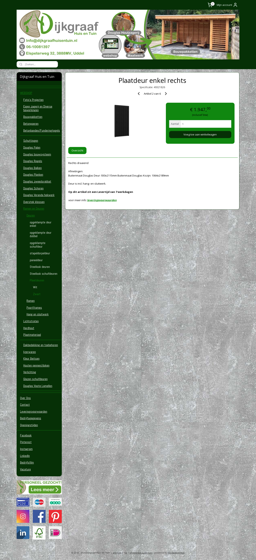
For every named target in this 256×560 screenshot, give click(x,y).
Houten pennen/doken (36, 365)
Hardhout (28, 328)
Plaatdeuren (37, 280)
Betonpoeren (30, 124)
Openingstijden (29, 425)
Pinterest (26, 442)
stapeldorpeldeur (40, 253)
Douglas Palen (31, 147)
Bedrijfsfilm (27, 462)
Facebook (26, 435)
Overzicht (77, 150)
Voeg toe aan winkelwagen (200, 134)
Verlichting (29, 372)
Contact (25, 405)
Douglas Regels (32, 161)
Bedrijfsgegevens (30, 418)
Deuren (31, 215)
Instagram (26, 449)
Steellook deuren (40, 267)
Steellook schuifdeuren (43, 274)
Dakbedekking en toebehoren (40, 345)
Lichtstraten (31, 321)
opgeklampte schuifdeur (37, 245)
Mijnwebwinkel (176, 552)
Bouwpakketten (32, 117)
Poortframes (34, 307)
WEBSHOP (26, 93)
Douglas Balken (32, 168)
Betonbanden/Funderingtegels (41, 130)
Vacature (25, 469)
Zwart (37, 294)
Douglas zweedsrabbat (37, 181)
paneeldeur (36, 260)
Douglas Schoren (33, 188)
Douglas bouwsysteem (37, 154)
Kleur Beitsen (31, 358)
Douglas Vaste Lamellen (37, 386)
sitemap (117, 552)
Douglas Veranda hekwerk (38, 195)
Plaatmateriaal (32, 335)
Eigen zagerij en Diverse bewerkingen (37, 108)
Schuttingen (30, 140)
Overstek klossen (34, 202)
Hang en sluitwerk (38, 314)
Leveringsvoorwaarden (33, 411)
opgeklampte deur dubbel (40, 234)
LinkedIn (25, 456)
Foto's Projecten (33, 100)
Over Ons (25, 398)
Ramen (31, 301)
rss (125, 552)
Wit (35, 287)
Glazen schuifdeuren (35, 379)
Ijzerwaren (29, 352)
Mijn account (227, 4)
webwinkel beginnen (141, 552)
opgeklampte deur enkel (40, 224)
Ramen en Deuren (33, 208)
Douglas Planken (33, 174)
